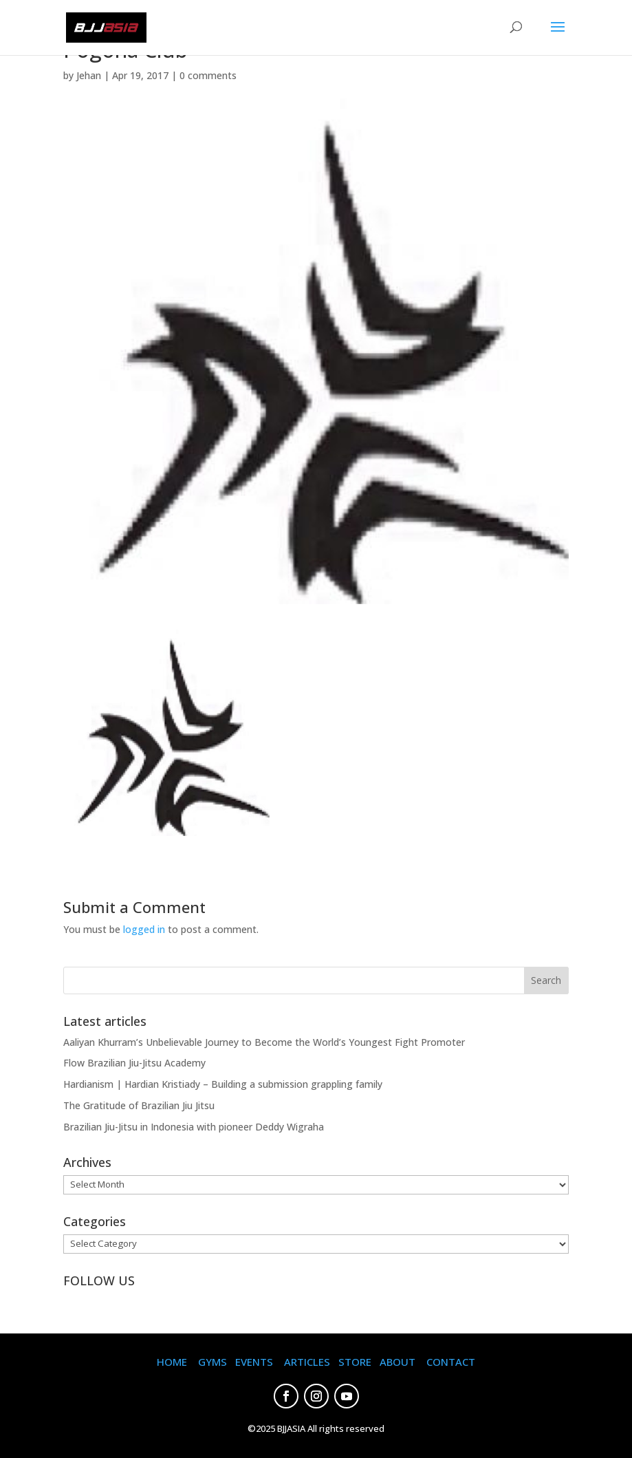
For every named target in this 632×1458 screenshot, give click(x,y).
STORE (354, 1362)
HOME (172, 1362)
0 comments (208, 75)
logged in (144, 929)
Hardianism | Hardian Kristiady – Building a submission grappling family (222, 1084)
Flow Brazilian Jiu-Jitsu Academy (134, 1062)
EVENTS (254, 1362)
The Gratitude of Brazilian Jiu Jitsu (139, 1105)
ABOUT (397, 1362)
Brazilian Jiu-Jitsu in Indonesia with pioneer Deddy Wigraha (193, 1126)
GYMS (212, 1362)
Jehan (88, 75)
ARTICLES (307, 1362)
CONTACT (450, 1362)
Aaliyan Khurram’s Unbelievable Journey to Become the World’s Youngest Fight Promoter (264, 1042)
